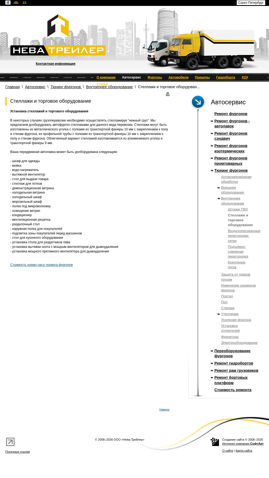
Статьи (102, 84)
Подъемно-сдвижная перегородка (238, 251)
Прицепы (202, 77)
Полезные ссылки (17, 451)
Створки (228, 308)
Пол (224, 302)
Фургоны (154, 77)
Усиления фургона (236, 320)
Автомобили (178, 77)
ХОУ (245, 77)
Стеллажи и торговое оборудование (240, 220)
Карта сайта (244, 450)
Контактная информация (55, 64)
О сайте (227, 450)
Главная (12, 87)
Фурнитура (230, 337)
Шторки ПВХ (238, 209)
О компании (106, 77)
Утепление (230, 314)
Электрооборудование (239, 343)
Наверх (165, 409)
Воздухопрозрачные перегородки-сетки (244, 235)
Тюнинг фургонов (66, 87)
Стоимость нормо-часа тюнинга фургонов (41, 265)
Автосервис (131, 77)
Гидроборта (225, 77)
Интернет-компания (243, 443)
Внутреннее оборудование (109, 87)
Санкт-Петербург (251, 3)
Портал (227, 296)
